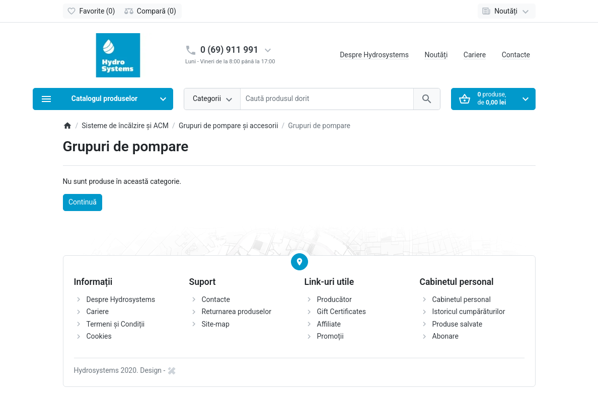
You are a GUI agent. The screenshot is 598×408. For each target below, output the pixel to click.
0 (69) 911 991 (229, 50)
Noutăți (435, 55)
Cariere (475, 55)
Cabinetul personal (461, 299)
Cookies (99, 336)
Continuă (82, 202)
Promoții (330, 336)
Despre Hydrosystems (374, 55)
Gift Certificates (341, 312)
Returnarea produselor (236, 312)
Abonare (445, 336)
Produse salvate (457, 324)
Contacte (516, 55)
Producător (334, 299)
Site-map (216, 324)
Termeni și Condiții (116, 324)
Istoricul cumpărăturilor (468, 312)
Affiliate (329, 324)
